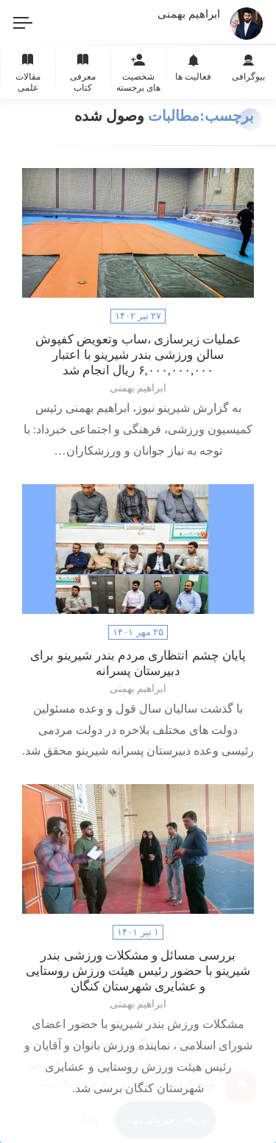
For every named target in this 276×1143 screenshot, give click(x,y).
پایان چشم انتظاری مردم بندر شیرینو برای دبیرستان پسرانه (138, 663)
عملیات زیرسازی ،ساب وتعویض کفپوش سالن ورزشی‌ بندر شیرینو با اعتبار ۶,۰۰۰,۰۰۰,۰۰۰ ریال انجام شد (138, 354)
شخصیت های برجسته (138, 71)
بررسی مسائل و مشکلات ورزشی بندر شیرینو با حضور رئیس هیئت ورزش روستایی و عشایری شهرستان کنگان (138, 970)
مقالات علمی (28, 71)
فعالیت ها (193, 65)
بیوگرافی (248, 65)
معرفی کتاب (83, 71)
